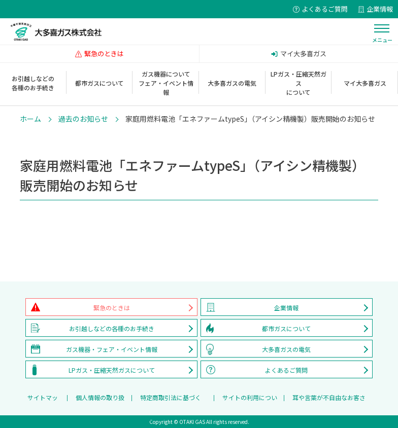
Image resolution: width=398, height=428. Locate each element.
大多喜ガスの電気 (232, 83)
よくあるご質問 (286, 370)
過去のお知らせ (83, 119)
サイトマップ (42, 400)
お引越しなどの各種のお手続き (33, 83)
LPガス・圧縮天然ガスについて (298, 82)
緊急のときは (111, 307)
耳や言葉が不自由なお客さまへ (329, 400)
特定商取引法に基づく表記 (170, 400)
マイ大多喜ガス (365, 83)
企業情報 (286, 307)
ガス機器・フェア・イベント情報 (111, 349)
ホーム (30, 119)
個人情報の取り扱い (100, 400)
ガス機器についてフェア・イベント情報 (166, 82)
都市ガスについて (99, 83)
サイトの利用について (249, 400)
